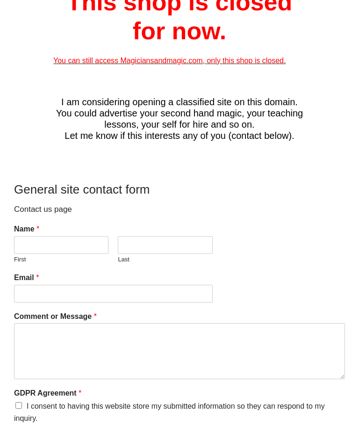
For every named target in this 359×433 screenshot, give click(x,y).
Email (26, 277)
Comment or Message (55, 316)
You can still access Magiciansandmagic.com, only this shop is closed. (169, 61)
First (20, 259)
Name (26, 229)
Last (123, 259)
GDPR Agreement (47, 393)
